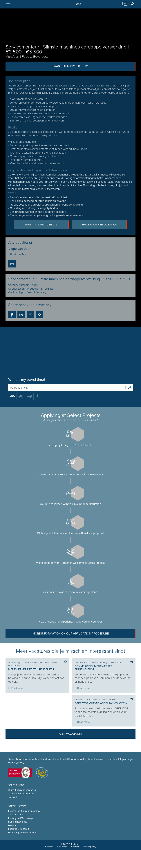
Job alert (12, 797)
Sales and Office (16, 814)
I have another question (104, 224)
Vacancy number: (18, 285)
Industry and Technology (20, 818)
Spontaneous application (21, 793)
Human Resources (17, 821)
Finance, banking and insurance (24, 811)
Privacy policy (89, 846)
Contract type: (16, 292)
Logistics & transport (18, 829)
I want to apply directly (94, 66)
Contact (75, 846)
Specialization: (16, 288)
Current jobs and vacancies (22, 790)
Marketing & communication (22, 832)
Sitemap (49, 846)
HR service (62, 846)
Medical (12, 825)
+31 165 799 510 (17, 254)
